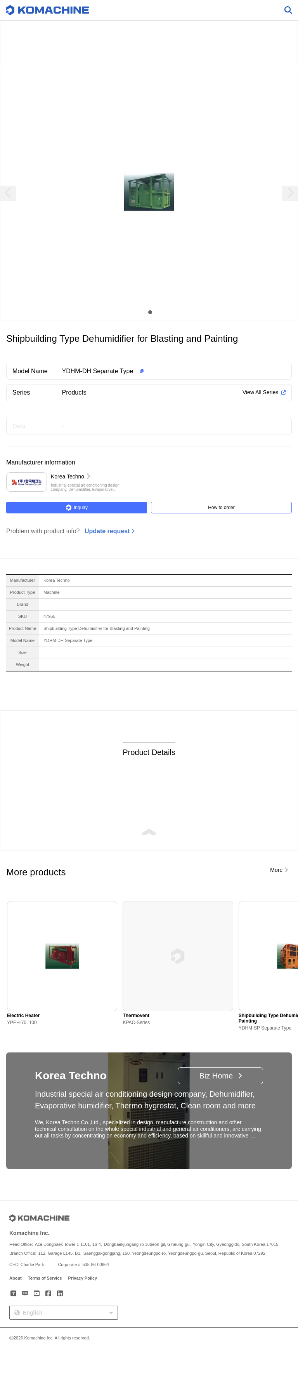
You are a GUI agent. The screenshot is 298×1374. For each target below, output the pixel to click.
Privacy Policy (82, 1278)
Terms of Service (45, 1278)
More (276, 870)
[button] (161, 371)
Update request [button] (107, 531)
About (15, 1278)
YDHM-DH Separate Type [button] (97, 371)
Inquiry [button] (77, 507)
